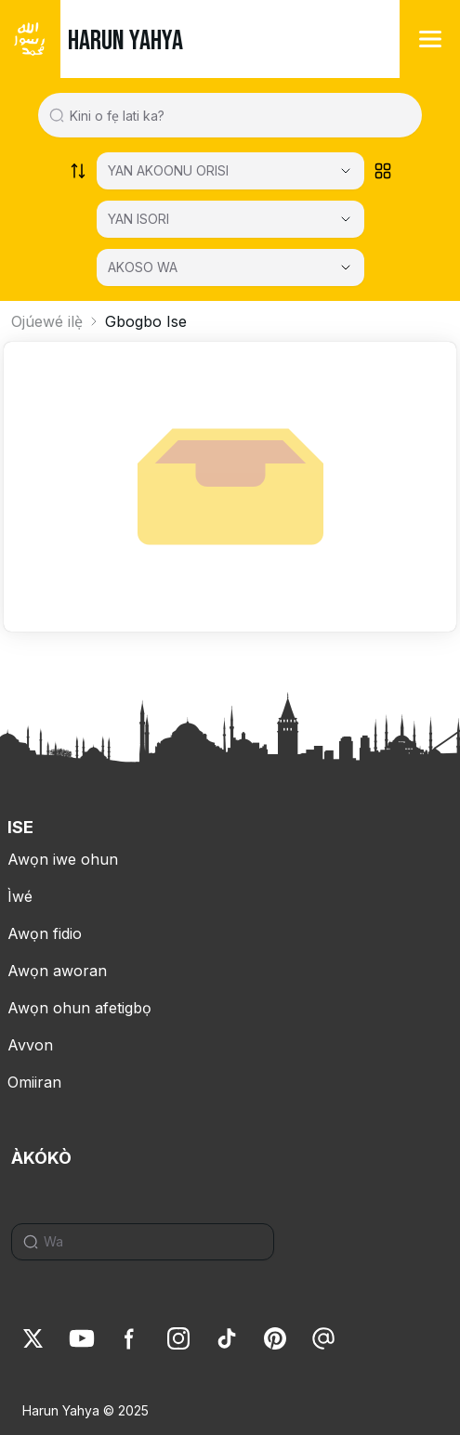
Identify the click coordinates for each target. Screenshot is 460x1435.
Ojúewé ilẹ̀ (47, 321)
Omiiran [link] (34, 1082)
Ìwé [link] (20, 896)
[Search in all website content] (237, 115)
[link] (33, 1338)
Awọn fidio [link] (44, 933)
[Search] (150, 1242)
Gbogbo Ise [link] (146, 321)
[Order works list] (78, 170)
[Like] (33, 1338)
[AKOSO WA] (230, 267)
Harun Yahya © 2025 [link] (85, 1410)
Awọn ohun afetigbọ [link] (79, 1007)
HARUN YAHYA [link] (125, 41)
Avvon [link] (30, 1045)
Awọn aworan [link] (57, 970)
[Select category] (230, 170)
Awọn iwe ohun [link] (62, 859)
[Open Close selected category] (346, 267)
